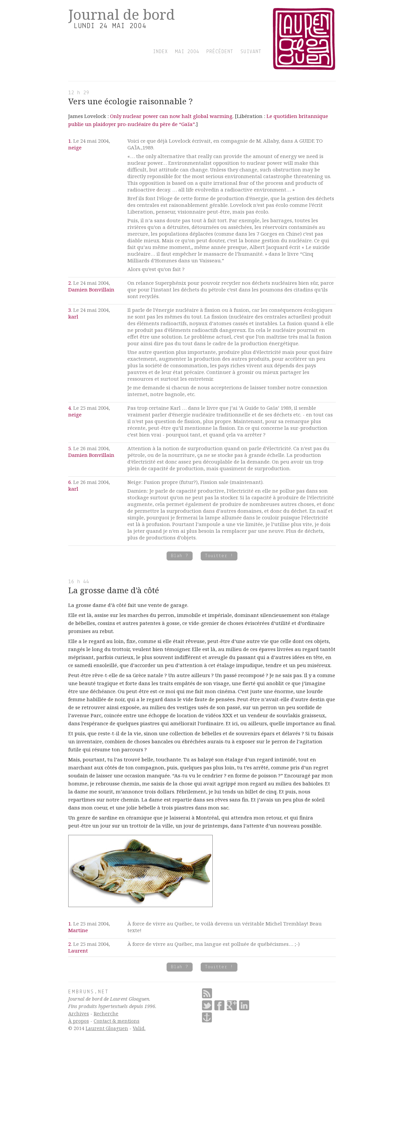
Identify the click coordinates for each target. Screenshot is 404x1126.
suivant (251, 51)
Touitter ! (219, 555)
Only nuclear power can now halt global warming (171, 116)
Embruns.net (88, 992)
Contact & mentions (116, 1021)
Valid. (139, 1028)
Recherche (106, 1013)
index (160, 51)
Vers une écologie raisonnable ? (130, 101)
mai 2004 (187, 51)
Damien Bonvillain (91, 289)
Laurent (78, 950)
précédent (219, 51)
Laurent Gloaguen (107, 1028)
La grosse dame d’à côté (113, 590)
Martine (78, 930)
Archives (78, 1013)
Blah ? (179, 555)
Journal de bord (121, 14)
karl (73, 316)
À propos (78, 1021)
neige (75, 147)
